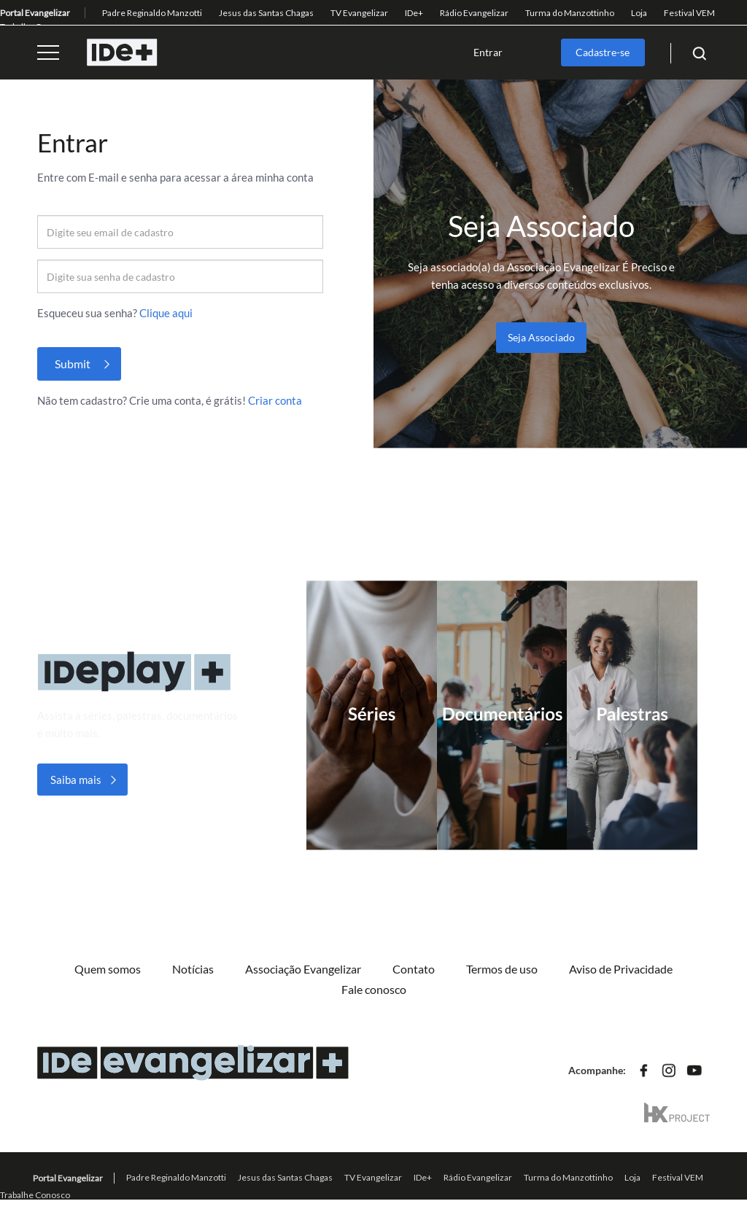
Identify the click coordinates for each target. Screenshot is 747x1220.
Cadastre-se (603, 52)
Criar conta (275, 400)
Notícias (193, 969)
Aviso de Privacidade (621, 969)
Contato (413, 969)
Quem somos (107, 969)
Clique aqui (166, 312)
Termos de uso (502, 969)
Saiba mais (75, 779)
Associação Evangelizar (303, 969)
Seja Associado (541, 337)
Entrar (488, 52)
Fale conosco (373, 989)
